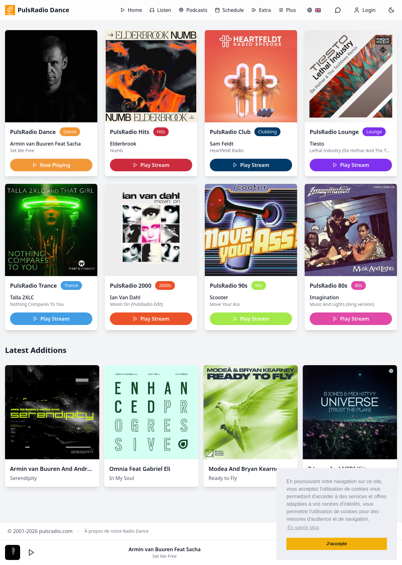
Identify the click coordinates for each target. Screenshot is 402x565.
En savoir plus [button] (303, 527)
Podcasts (193, 10)
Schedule (229, 10)
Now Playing (51, 165)
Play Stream (151, 165)
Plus (287, 10)
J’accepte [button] (336, 543)
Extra (261, 10)
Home (131, 10)
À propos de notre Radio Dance (116, 531)
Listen (160, 10)
